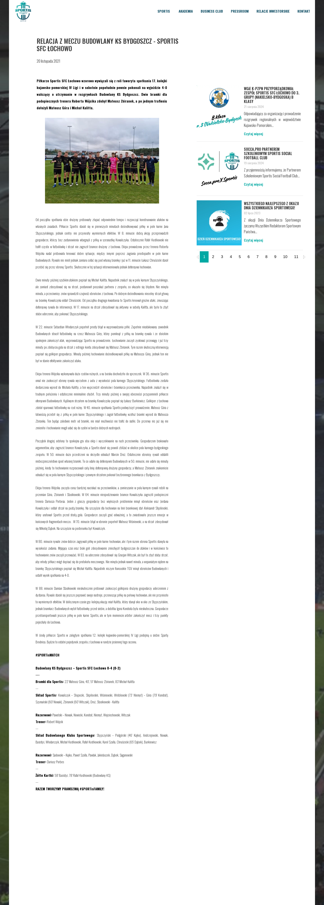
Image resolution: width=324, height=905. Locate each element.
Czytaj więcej (253, 133)
